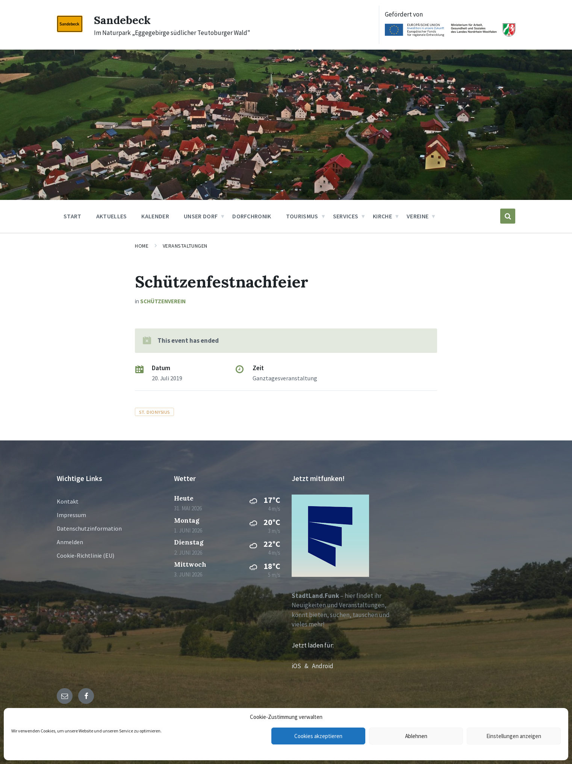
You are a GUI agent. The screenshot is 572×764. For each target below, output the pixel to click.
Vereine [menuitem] (417, 216)
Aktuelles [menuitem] (111, 216)
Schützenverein (163, 301)
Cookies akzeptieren (318, 736)
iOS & (302, 666)
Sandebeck (122, 20)
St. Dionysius (154, 412)
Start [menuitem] (73, 216)
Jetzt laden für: (313, 645)
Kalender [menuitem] (155, 216)
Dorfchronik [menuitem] (251, 216)
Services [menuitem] (346, 216)
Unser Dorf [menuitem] (201, 216)
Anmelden (70, 542)
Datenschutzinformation (89, 528)
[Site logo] (70, 30)
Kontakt (68, 501)
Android (322, 666)
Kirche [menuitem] (382, 216)
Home (141, 245)
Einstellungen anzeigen (513, 736)
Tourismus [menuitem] (302, 216)
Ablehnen (416, 736)
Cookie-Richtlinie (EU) (85, 555)
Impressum (71, 515)
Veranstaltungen (185, 245)
